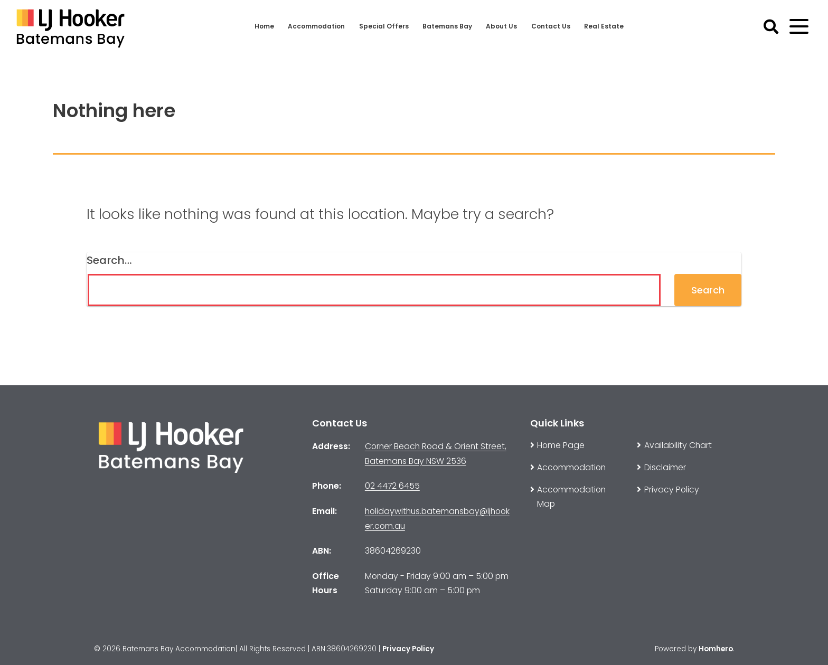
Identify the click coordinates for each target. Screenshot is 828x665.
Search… (109, 260)
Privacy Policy (408, 649)
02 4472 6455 (392, 486)
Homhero (716, 649)
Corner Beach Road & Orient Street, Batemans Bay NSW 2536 (435, 453)
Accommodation (314, 26)
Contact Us (555, 26)
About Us (505, 26)
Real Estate (609, 26)
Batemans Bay (449, 26)
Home (259, 26)
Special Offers (385, 26)
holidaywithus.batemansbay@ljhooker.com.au (437, 518)
